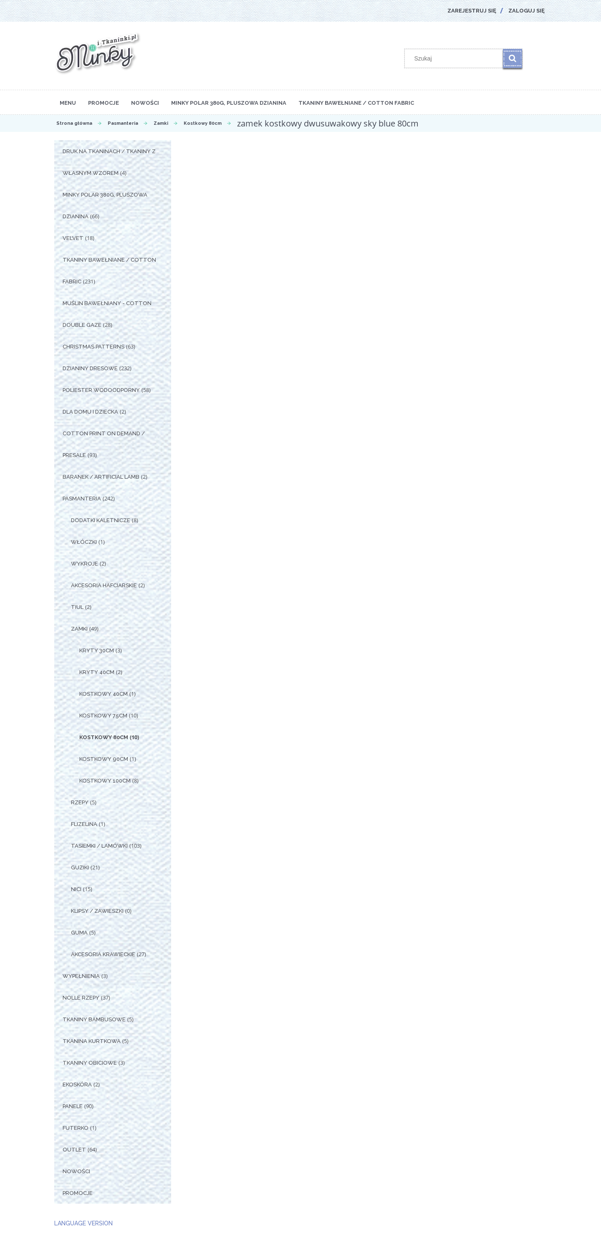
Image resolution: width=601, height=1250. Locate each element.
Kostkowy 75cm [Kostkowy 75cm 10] (103, 715)
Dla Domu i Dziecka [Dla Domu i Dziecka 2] (90, 412)
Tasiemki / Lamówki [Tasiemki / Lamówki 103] (99, 846)
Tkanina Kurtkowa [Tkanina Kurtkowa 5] (92, 1041)
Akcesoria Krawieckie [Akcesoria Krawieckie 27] (103, 954)
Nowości (76, 1171)
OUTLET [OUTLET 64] (74, 1149)
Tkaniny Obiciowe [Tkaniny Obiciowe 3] (90, 1063)
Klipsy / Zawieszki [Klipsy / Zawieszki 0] (97, 911)
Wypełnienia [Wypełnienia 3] (81, 976)
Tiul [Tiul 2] (77, 607)
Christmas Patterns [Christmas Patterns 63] (93, 346)
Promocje (78, 1193)
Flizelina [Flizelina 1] (84, 824)
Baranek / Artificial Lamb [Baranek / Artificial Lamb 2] (101, 477)
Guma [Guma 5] (79, 932)
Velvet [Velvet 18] (73, 238)
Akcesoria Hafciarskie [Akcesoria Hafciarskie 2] (104, 585)
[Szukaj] (512, 58)
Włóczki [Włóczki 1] (84, 542)
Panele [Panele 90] (73, 1106)
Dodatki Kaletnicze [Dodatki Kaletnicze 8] (100, 520)
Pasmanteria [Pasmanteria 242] (82, 498)
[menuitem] (67, 102)
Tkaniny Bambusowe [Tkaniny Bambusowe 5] (94, 1019)
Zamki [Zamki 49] (79, 629)
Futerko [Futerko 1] (75, 1128)
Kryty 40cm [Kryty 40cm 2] (96, 672)
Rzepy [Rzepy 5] (79, 802)
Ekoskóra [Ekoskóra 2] (77, 1084)
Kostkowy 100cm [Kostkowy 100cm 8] (105, 781)
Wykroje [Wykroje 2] (84, 564)
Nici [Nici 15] (76, 889)
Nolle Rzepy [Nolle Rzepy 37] (81, 998)
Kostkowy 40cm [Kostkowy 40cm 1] (103, 694)
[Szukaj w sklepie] (455, 58)
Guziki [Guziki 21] (80, 867)
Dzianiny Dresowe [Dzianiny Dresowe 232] (90, 368)
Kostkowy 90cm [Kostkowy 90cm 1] (103, 759)
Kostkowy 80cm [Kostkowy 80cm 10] (103, 737)
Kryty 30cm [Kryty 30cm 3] (96, 650)
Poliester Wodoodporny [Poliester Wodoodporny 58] (101, 390)
